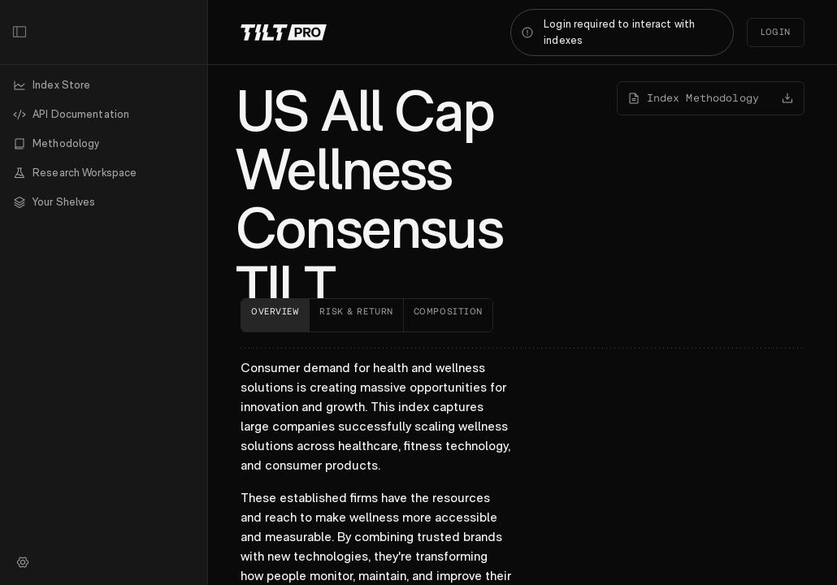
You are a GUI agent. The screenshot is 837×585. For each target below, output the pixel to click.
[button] (104, 202)
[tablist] (522, 315)
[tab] (275, 315)
